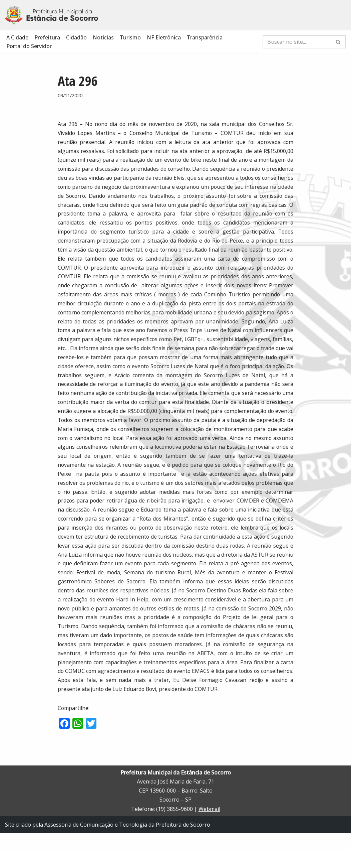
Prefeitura (47, 37)
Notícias (103, 37)
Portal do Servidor (29, 46)
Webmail (209, 825)
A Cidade (17, 37)
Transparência (205, 37)
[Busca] (297, 42)
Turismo (130, 37)
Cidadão (76, 37)
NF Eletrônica (164, 37)
